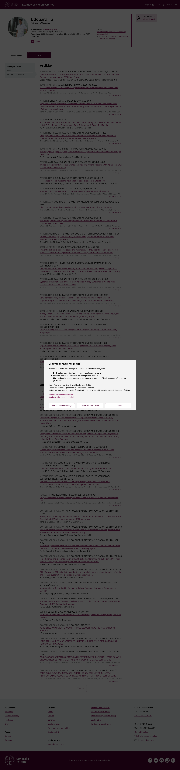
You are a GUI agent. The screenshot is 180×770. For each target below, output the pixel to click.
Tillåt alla (118, 405)
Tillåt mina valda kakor (90, 405)
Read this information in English (61, 397)
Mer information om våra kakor (61, 394)
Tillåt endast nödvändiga (61, 405)
